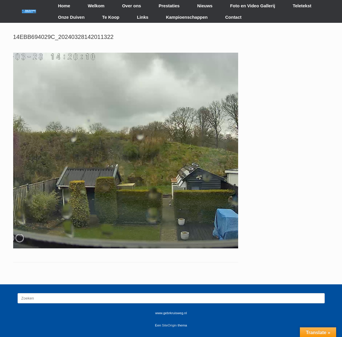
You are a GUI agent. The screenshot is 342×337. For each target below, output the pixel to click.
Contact (233, 17)
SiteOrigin (169, 325)
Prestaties (169, 5)
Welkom (96, 5)
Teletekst (302, 5)
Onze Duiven (71, 17)
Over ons (131, 5)
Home (64, 5)
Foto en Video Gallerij (252, 5)
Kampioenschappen (187, 17)
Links (142, 17)
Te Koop (110, 17)
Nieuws (205, 5)
